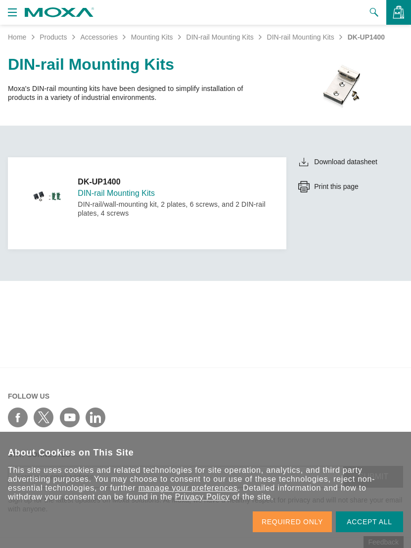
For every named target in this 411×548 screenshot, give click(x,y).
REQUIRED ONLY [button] (292, 522)
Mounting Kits (152, 37)
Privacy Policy (202, 497)
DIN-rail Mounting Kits (220, 37)
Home (17, 37)
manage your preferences (188, 488)
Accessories (98, 37)
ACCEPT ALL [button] (369, 522)
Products (53, 37)
